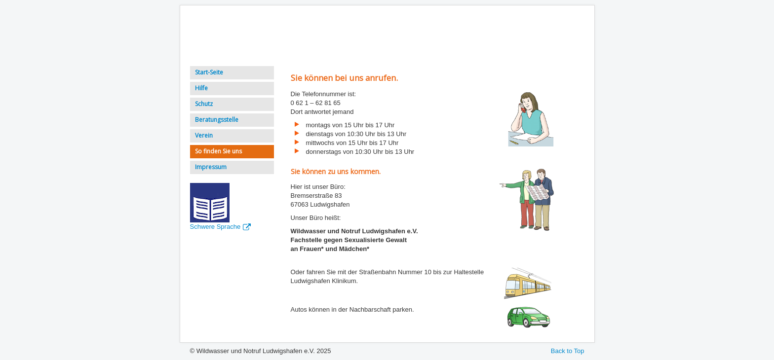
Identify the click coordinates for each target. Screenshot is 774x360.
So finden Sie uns (218, 151)
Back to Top (567, 351)
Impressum (211, 167)
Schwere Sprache (220, 226)
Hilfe (201, 88)
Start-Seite (209, 72)
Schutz (204, 104)
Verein (204, 135)
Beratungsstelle (216, 119)
